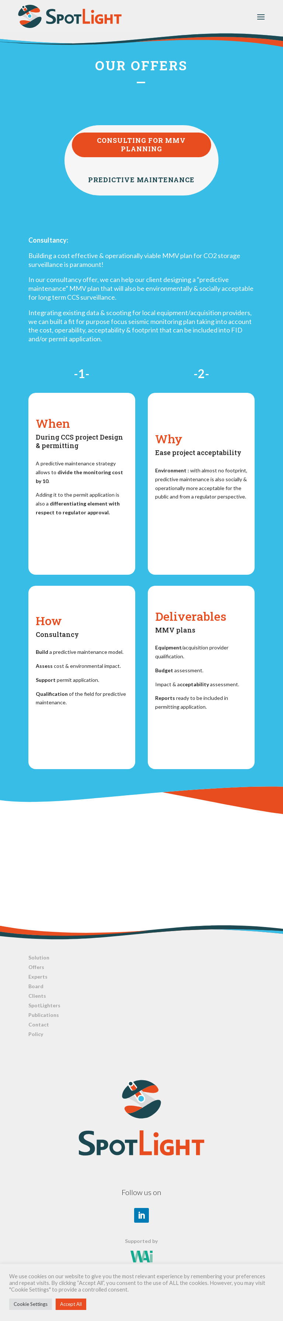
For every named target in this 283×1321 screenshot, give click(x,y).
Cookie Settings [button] (31, 1304)
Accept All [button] (71, 1304)
